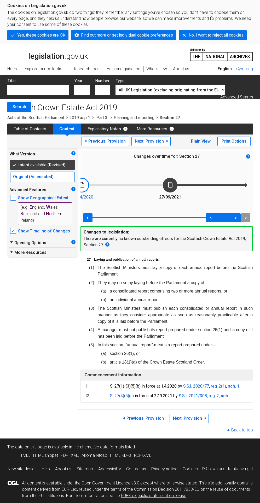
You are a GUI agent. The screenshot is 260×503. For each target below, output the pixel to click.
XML (75, 455)
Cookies (190, 468)
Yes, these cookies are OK (41, 35)
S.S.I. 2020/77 (196, 386)
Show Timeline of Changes (44, 231)
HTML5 (24, 455)
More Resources (152, 128)
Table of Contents (30, 128)
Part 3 (101, 117)
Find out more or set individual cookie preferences (127, 35)
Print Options (234, 141)
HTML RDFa (120, 455)
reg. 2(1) (218, 386)
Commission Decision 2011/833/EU (166, 489)
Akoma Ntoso (94, 455)
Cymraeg (244, 68)
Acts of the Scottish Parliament (35, 117)
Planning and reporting (134, 117)
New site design (22, 468)
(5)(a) (129, 395)
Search (19, 106)
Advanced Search (236, 97)
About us (63, 468)
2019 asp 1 (80, 117)
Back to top (242, 430)
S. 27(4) (117, 395)
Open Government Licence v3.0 (110, 483)
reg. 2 (214, 395)
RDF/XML (142, 455)
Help (46, 468)
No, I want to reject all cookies (216, 35)
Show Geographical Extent (43, 197)
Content (66, 128)
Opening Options (27, 242)
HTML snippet (45, 455)
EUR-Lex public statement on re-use (153, 495)
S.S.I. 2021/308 (193, 395)
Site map (85, 468)
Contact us (136, 468)
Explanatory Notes (104, 128)
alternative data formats (102, 446)
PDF (64, 455)
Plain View (201, 141)
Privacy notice (164, 468)
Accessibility (109, 468)
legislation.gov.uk (47, 54)
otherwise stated (181, 483)
